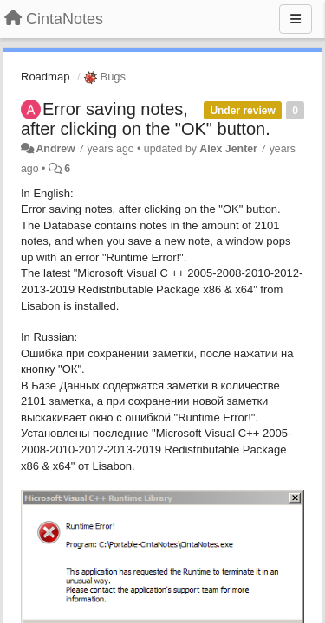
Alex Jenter (228, 149)
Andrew (55, 149)
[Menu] (295, 19)
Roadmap (45, 76)
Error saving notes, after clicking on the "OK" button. (145, 119)
